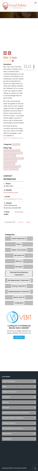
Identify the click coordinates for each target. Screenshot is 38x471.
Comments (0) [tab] (10, 222)
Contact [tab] (21, 222)
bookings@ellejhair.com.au (13, 199)
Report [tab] (28, 222)
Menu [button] (34, 2)
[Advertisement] (18, 34)
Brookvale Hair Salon (11, 193)
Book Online (19, 212)
